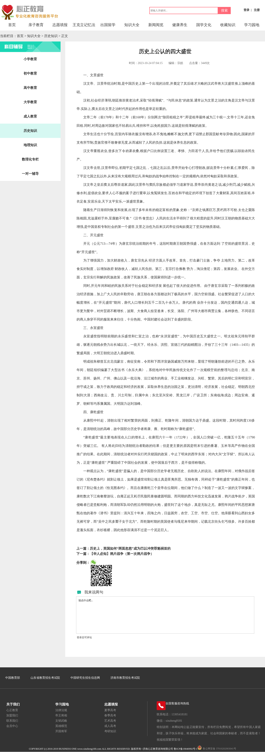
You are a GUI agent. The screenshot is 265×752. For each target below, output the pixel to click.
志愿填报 (60, 25)
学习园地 (251, 25)
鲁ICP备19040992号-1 (185, 748)
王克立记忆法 (84, 25)
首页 (12, 25)
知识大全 (131, 25)
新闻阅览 (155, 25)
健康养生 (179, 25)
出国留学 (107, 25)
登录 (246, 10)
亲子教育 (36, 25)
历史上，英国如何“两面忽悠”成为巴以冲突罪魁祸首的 (130, 548)
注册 (257, 10)
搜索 (224, 10)
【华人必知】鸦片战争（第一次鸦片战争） (122, 554)
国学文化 (203, 25)
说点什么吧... (165, 615)
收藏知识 (227, 25)
